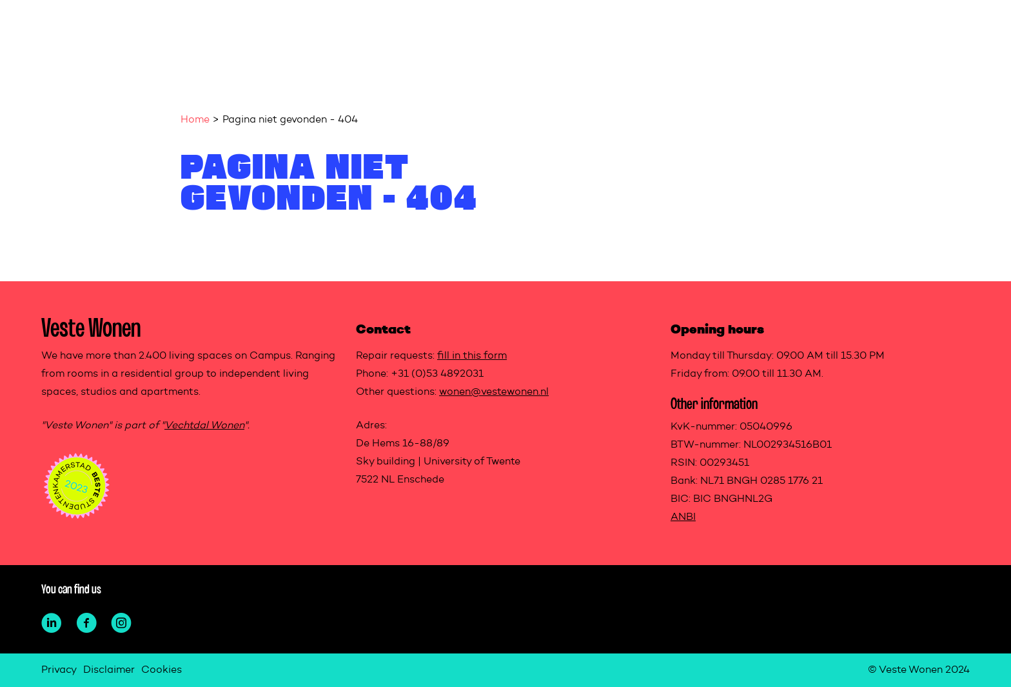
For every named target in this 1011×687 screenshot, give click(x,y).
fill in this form (472, 356)
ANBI (683, 517)
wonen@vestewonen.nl (494, 392)
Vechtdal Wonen (204, 426)
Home (195, 120)
